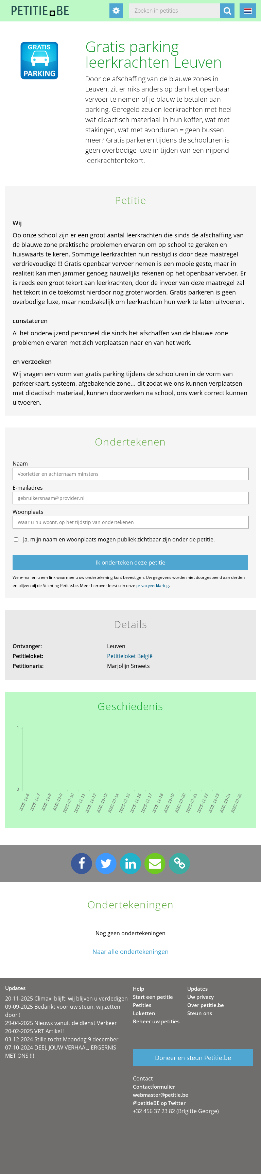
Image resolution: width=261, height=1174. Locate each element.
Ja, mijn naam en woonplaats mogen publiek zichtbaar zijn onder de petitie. (119, 539)
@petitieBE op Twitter (159, 1103)
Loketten (144, 1013)
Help (138, 988)
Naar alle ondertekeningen (130, 951)
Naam (20, 463)
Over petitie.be (205, 1005)
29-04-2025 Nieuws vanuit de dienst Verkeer (61, 1023)
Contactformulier (154, 1086)
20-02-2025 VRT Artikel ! (35, 1031)
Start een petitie (153, 996)
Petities (142, 1005)
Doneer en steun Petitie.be (193, 1058)
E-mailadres (28, 487)
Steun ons (199, 1013)
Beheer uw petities (156, 1021)
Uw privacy (200, 996)
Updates (197, 988)
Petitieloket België (130, 656)
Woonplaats (28, 512)
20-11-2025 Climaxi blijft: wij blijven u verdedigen (66, 998)
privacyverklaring (152, 585)
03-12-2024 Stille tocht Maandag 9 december (62, 1039)
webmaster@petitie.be (160, 1094)
